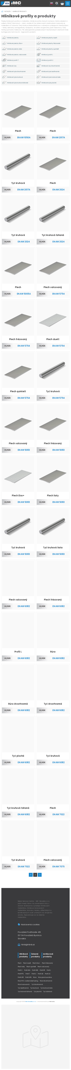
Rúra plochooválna (45, 977)
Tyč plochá (38, 991)
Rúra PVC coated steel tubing (28, 981)
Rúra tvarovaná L (24, 984)
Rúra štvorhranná (46, 981)
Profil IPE (42, 970)
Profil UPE (21, 977)
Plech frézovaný (47, 963)
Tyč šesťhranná (23, 988)
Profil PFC (21, 974)
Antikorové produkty (48, 955)
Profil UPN (28, 977)
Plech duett (27, 963)
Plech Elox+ (36, 963)
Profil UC (48, 974)
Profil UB (40, 974)
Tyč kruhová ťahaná (25, 991)
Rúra (34, 977)
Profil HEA (27, 970)
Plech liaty (21, 967)
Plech (19, 963)
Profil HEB (35, 970)
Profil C (20, 970)
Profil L (49, 970)
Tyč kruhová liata (46, 988)
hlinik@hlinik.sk (28, 944)
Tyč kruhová (34, 988)
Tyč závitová (47, 991)
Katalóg (8, 11)
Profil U (34, 974)
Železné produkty (35, 955)
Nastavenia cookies (29, 924)
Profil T (28, 974)
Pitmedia (52, 1001)
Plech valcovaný (43, 967)
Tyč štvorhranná (37, 984)
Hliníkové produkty (20, 11)
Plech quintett (31, 967)
